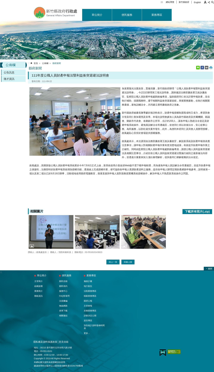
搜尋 (212, 2)
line (198, 67)
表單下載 (63, 310)
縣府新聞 (56, 63)
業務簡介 (38, 291)
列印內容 (211, 68)
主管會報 (88, 306)
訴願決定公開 (90, 315)
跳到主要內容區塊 (1, 1)
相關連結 (63, 315)
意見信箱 (63, 342)
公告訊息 (9, 72)
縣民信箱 (63, 281)
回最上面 (128, 262)
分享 (208, 2)
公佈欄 (10, 65)
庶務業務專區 (90, 310)
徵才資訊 (9, 78)
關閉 (210, 269)
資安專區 (88, 320)
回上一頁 (113, 262)
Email (206, 67)
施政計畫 (88, 281)
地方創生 (88, 286)
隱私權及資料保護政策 (45, 342)
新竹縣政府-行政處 (55, 12)
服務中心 (63, 291)
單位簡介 (97, 14)
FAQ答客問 (64, 296)
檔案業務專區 (90, 296)
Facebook (202, 67)
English (197, 2)
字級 (205, 2)
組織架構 (38, 286)
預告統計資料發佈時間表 (94, 326)
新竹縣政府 (184, 2)
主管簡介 (38, 281)
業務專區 (156, 14)
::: (162, 2)
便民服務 (127, 14)
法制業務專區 (90, 291)
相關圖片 (36, 211)
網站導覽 (170, 2)
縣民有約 (63, 286)
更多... (87, 333)
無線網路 (63, 306)
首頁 (36, 63)
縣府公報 (88, 301)
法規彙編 (63, 301)
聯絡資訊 (38, 296)
